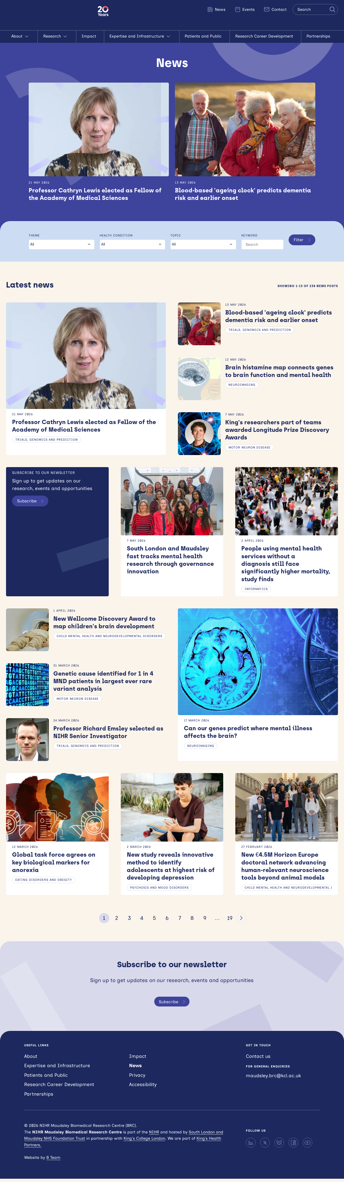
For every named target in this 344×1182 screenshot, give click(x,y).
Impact (90, 36)
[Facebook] (293, 1146)
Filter (302, 245)
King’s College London (144, 1141)
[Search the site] (315, 9)
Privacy (137, 1078)
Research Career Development (265, 36)
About (22, 36)
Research (56, 36)
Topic (175, 235)
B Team (53, 1160)
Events (245, 9)
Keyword (248, 235)
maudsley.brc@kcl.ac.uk (273, 1079)
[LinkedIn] (250, 1146)
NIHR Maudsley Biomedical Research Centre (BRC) (49, 15)
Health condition (115, 235)
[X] (265, 1146)
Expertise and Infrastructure (142, 36)
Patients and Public (204, 36)
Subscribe (33, 502)
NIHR (154, 1135)
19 (230, 921)
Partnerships (319, 36)
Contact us (258, 1059)
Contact (275, 9)
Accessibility (143, 1088)
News (216, 9)
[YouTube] (307, 1146)
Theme (34, 235)
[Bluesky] (279, 1146)
